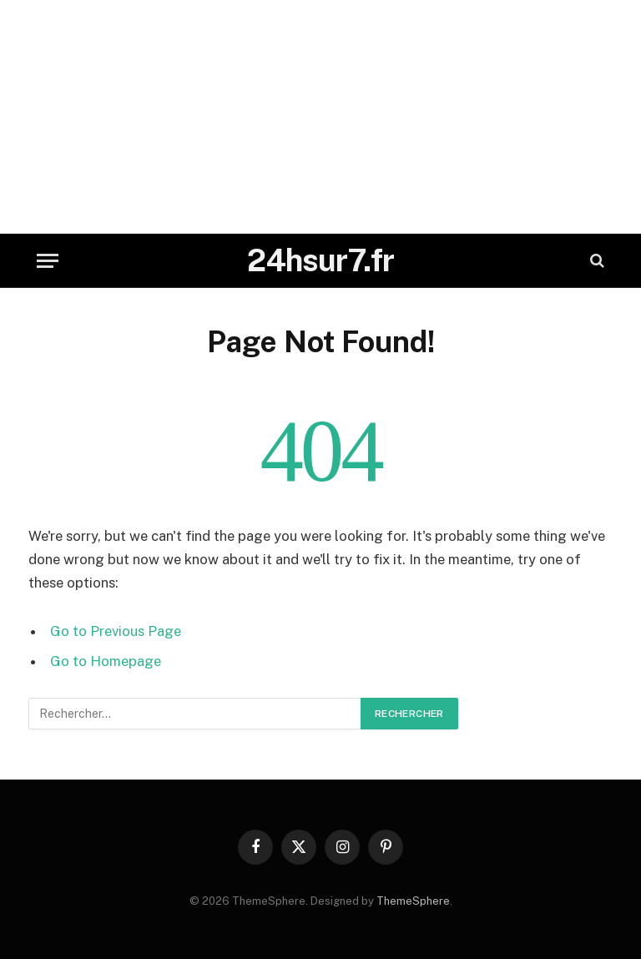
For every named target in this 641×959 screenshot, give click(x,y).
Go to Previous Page (115, 631)
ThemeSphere (413, 901)
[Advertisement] (320, 117)
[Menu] (47, 261)
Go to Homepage (105, 661)
